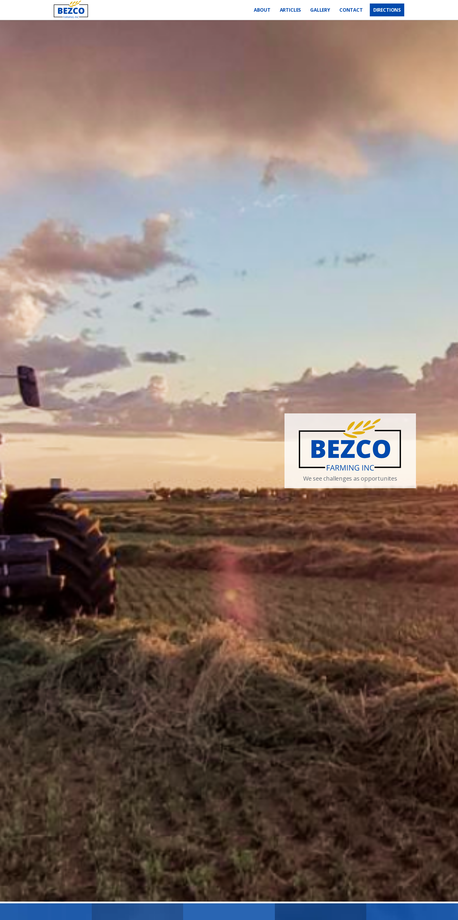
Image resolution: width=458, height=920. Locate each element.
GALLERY (320, 10)
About (262, 10)
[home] (71, 10)
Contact (351, 10)
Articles (290, 10)
